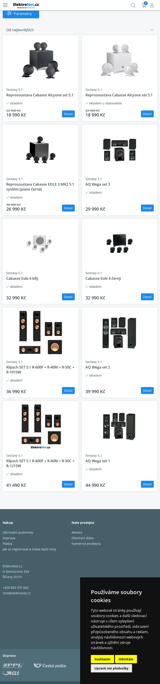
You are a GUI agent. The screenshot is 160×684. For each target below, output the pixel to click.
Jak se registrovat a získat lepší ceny (29, 549)
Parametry (23, 13)
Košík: (144, 5)
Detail (68, 114)
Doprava (9, 538)
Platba (7, 543)
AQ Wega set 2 (97, 367)
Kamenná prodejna (86, 543)
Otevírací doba (83, 538)
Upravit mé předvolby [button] (111, 668)
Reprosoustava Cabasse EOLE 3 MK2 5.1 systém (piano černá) (40, 187)
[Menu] (5, 5)
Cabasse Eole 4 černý (103, 278)
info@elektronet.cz (17, 593)
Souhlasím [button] (102, 659)
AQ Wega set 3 (97, 184)
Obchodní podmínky (18, 532)
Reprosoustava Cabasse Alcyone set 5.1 (39, 95)
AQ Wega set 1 (97, 460)
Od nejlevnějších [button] (20, 29)
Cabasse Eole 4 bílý (22, 278)
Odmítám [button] (126, 659)
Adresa (77, 532)
